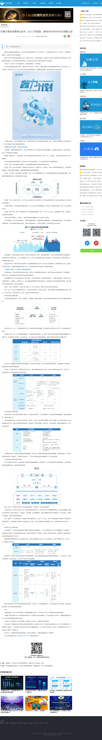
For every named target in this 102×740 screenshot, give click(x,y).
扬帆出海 (25, 723)
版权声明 (40, 733)
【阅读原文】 (26, 635)
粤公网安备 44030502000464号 (64, 733)
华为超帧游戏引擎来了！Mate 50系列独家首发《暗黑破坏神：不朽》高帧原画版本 (26, 666)
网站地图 (45, 733)
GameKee (35, 723)
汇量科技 (41, 723)
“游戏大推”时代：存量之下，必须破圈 (34, 710)
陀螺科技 (2, 723)
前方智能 (46, 723)
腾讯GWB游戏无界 (13, 723)
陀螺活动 (20, 723)
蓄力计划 (45, 36)
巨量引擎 (38, 36)
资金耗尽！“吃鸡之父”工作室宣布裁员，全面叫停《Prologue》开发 (22, 663)
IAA (41, 36)
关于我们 (35, 733)
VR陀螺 (6, 723)
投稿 (91, 250)
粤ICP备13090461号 (52, 733)
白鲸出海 (30, 723)
